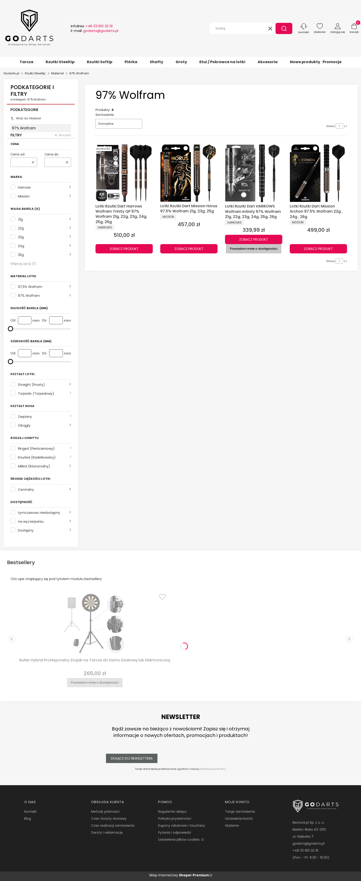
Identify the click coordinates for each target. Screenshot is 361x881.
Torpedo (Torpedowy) (36, 393)
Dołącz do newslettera (132, 758)
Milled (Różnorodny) (34, 466)
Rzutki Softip (99, 62)
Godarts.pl (11, 73)
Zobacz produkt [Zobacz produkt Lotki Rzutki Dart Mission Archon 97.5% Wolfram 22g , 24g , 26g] (318, 248)
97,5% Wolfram (30, 286)
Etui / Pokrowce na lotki (222, 62)
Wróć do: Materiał (25, 118)
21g (20, 219)
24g (21, 246)
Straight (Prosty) (31, 384)
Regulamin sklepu (172, 811)
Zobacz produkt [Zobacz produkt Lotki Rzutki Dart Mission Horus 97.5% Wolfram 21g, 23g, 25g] (188, 248)
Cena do (51, 154)
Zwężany (25, 416)
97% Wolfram (29, 295)
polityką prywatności (212, 769)
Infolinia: (92, 26)
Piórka (131, 62)
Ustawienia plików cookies (179, 839)
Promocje (332, 62)
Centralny (26, 489)
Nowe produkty (305, 62)
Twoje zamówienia (240, 811)
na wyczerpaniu (31, 521)
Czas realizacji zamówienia (112, 825)
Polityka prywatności (174, 818)
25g (21, 254)
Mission (24, 196)
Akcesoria (268, 62)
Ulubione (232, 825)
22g (21, 228)
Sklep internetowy (179, 875)
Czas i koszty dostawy (108, 818)
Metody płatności (105, 811)
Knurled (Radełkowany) (37, 457)
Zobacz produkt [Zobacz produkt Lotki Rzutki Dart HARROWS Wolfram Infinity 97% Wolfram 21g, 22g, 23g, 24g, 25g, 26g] (253, 239)
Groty (181, 62)
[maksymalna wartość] (10, 328)
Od (12, 320)
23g (21, 237)
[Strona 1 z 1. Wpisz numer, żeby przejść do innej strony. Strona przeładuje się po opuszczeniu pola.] (339, 126)
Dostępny (26, 530)
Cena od (17, 154)
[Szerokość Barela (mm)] (40, 361)
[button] (284, 28)
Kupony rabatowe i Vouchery (181, 825)
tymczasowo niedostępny (39, 512)
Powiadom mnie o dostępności (253, 248)
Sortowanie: (104, 114)
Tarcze (26, 62)
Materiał (57, 73)
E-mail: (94, 30)
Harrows (24, 187)
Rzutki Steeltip (60, 62)
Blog (27, 818)
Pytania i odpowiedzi (174, 832)
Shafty (156, 62)
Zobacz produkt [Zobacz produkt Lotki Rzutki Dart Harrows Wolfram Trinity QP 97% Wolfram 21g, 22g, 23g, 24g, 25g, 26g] (124, 248)
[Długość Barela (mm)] (40, 328)
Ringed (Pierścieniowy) (36, 448)
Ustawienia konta (239, 818)
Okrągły (24, 425)
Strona (330, 126)
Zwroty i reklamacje (107, 832)
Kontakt (30, 811)
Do (44, 320)
